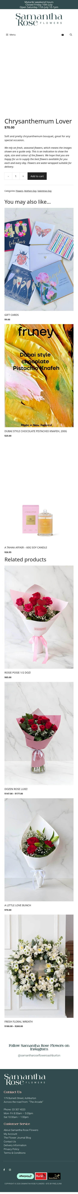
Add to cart (37, 178)
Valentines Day (44, 193)
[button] (71, 34)
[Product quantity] (15, 178)
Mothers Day (30, 193)
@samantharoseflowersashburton (39, 1057)
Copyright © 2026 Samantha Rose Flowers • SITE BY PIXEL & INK (33, 1186)
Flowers (19, 193)
